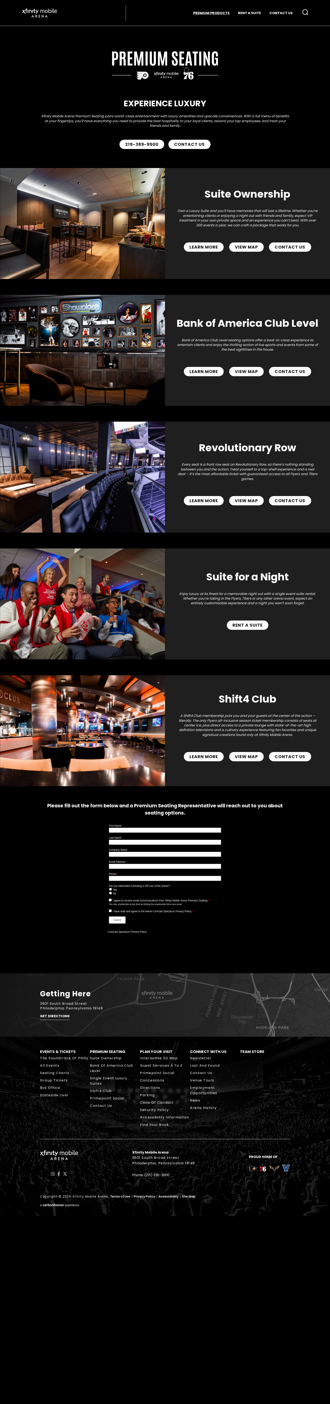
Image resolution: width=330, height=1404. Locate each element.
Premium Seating (107, 1239)
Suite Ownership (106, 1246)
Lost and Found (205, 1253)
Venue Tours (202, 1268)
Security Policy (154, 1297)
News (195, 1288)
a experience (59, 1393)
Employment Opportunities (203, 1278)
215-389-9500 (141, 147)
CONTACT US (279, 13)
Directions (150, 1275)
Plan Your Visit (156, 1239)
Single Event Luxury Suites (109, 1269)
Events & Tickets (58, 1239)
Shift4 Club (101, 1278)
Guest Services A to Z (161, 1253)
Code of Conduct (157, 1290)
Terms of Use (120, 1384)
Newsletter (201, 1246)
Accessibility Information (164, 1305)
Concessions (152, 1268)
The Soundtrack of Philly (64, 1246)
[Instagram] (53, 1362)
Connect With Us (208, 1239)
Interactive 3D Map (159, 1246)
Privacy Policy (144, 1384)
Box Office (50, 1275)
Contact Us (101, 1293)
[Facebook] (58, 1362)
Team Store (252, 1239)
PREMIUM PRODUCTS (209, 13)
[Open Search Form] (303, 13)
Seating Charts (54, 1260)
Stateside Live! (54, 1283)
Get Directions (55, 1205)
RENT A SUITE (247, 13)
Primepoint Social (107, 1286)
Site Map (189, 1384)
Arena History (203, 1295)
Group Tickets (54, 1268)
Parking (147, 1283)
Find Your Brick (154, 1312)
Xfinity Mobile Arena (41, 14)
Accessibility (168, 1384)
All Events (49, 1253)
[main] (165, 586)
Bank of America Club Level (111, 1256)
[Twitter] (65, 1362)
